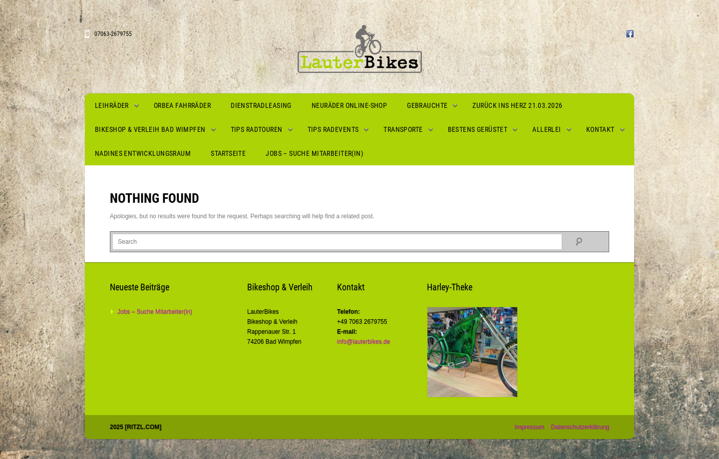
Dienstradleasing (261, 105)
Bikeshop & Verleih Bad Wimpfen (150, 129)
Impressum (529, 427)
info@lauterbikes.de (363, 341)
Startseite (228, 153)
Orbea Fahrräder (182, 105)
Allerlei (546, 129)
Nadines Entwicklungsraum (143, 153)
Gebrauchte (427, 105)
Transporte (402, 129)
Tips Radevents (333, 129)
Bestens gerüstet (478, 129)
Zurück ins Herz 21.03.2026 (517, 105)
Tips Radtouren (257, 129)
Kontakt (600, 129)
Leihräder (112, 105)
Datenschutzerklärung (580, 427)
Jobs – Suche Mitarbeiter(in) (314, 153)
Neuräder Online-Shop (349, 105)
